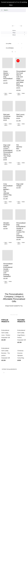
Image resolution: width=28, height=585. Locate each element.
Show (10, 48)
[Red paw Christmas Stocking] (7, 106)
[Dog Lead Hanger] (20, 175)
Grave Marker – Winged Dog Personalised (7, 74)
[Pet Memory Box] (20, 136)
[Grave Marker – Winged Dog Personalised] (7, 63)
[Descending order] (21, 43)
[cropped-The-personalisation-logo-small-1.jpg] (17, 16)
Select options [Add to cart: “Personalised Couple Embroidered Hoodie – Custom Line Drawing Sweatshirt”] (5, 282)
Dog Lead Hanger (19, 185)
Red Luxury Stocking (20, 115)
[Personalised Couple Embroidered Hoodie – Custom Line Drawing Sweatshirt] (7, 255)
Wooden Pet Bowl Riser (6, 224)
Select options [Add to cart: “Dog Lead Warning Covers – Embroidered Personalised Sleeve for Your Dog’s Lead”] (5, 163)
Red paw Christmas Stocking (6, 116)
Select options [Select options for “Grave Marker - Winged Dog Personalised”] (5, 94)
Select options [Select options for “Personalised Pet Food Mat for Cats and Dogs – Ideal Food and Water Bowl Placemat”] (18, 94)
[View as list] (15, 51)
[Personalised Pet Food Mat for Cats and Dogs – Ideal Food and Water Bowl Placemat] (20, 63)
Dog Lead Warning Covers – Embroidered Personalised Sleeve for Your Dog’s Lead (7, 151)
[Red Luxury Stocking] (20, 106)
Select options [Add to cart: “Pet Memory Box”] (18, 163)
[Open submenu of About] (24, 34)
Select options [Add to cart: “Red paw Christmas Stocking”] (5, 124)
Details (10, 93)
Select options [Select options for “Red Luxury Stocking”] (18, 124)
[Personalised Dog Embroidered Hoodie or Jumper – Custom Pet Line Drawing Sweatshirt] (20, 214)
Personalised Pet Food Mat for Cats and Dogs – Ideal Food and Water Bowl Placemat (20, 78)
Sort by (8, 43)
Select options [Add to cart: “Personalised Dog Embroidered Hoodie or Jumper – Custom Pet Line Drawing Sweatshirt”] (18, 243)
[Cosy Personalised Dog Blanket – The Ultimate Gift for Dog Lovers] (7, 175)
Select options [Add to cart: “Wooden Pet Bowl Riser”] (5, 243)
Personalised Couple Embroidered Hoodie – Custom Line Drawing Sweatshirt (7, 270)
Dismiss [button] (16, 5)
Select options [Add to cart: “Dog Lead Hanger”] (18, 202)
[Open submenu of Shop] (24, 32)
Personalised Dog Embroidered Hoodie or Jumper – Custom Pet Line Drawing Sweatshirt (20, 230)
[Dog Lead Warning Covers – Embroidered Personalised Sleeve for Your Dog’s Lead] (7, 136)
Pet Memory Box (19, 146)
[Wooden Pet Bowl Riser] (7, 214)
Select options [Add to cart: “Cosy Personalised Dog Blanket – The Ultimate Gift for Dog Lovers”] (5, 202)
